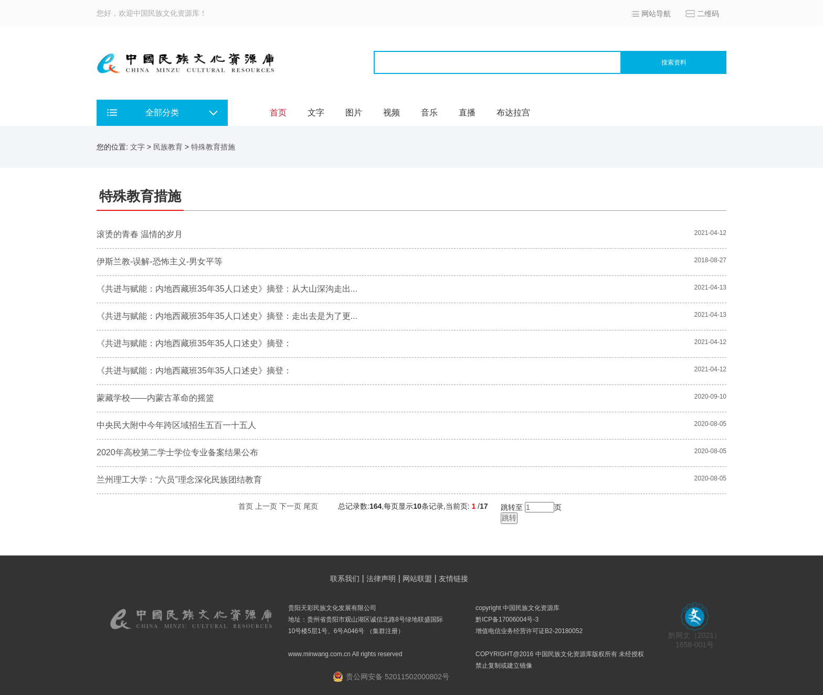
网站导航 (656, 13)
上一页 (266, 506)
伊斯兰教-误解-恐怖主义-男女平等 (160, 261)
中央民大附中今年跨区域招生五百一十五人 (176, 425)
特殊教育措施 (213, 147)
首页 (278, 112)
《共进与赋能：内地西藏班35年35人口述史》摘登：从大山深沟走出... (227, 288)
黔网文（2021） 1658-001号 (694, 636)
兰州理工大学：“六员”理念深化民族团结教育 (179, 479)
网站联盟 (417, 578)
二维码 (708, 13)
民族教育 (168, 147)
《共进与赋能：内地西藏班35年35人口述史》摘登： (194, 343)
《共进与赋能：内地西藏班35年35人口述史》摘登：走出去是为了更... (227, 316)
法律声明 (381, 578)
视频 (391, 112)
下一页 (290, 506)
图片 (353, 112)
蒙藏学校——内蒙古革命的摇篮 (155, 397)
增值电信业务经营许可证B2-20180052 (529, 631)
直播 (467, 112)
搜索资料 (674, 62)
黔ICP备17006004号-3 (507, 619)
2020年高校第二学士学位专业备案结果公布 (177, 452)
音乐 (429, 112)
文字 (316, 112)
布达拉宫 (513, 112)
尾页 (310, 506)
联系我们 (345, 578)
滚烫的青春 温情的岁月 (140, 234)
